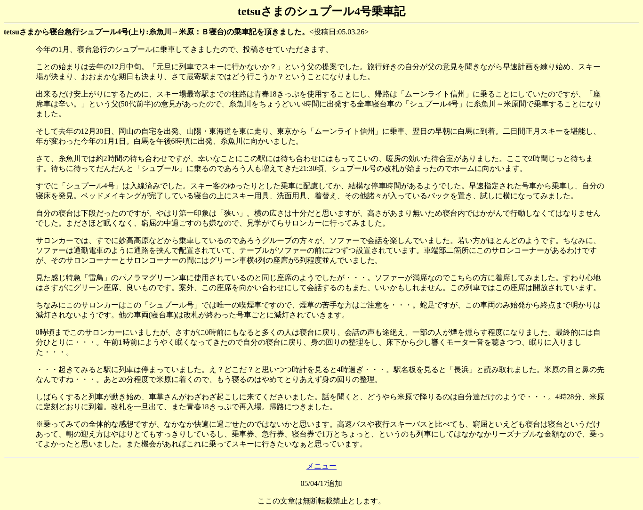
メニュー (321, 466)
